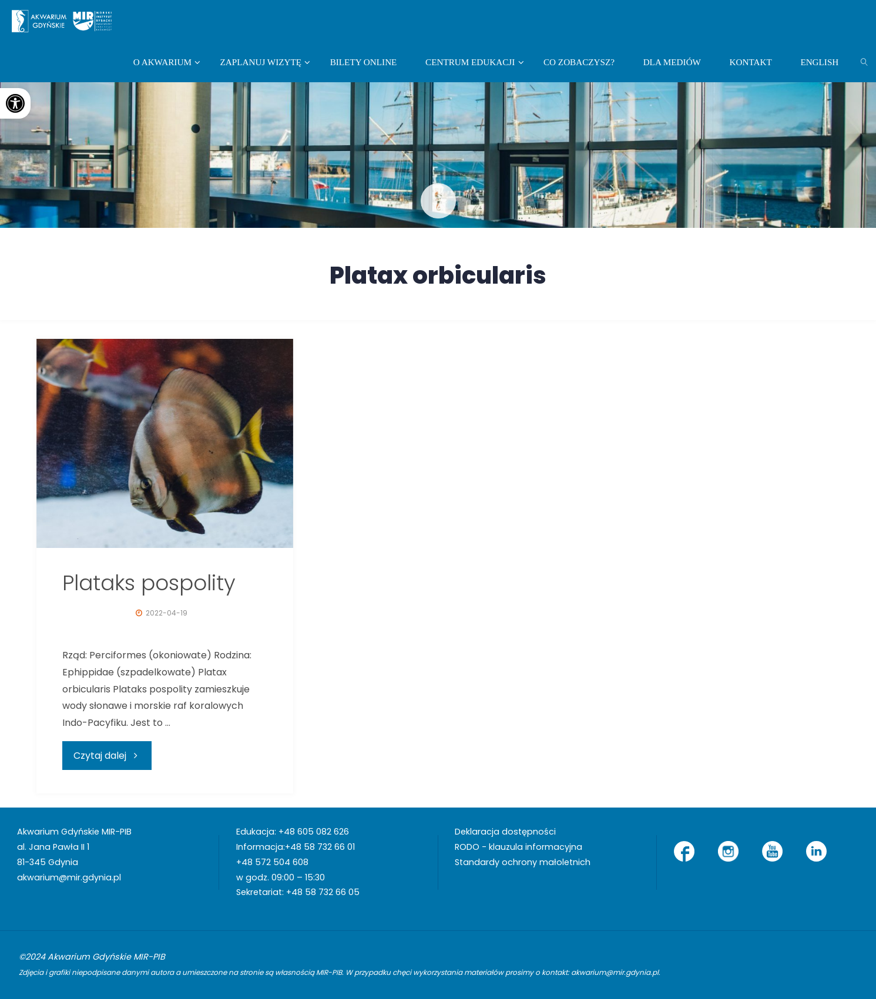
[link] (15, 103)
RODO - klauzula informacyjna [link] (518, 847)
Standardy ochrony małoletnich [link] (522, 862)
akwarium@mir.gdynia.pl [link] (69, 877)
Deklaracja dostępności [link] (505, 831)
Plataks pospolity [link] (149, 583)
